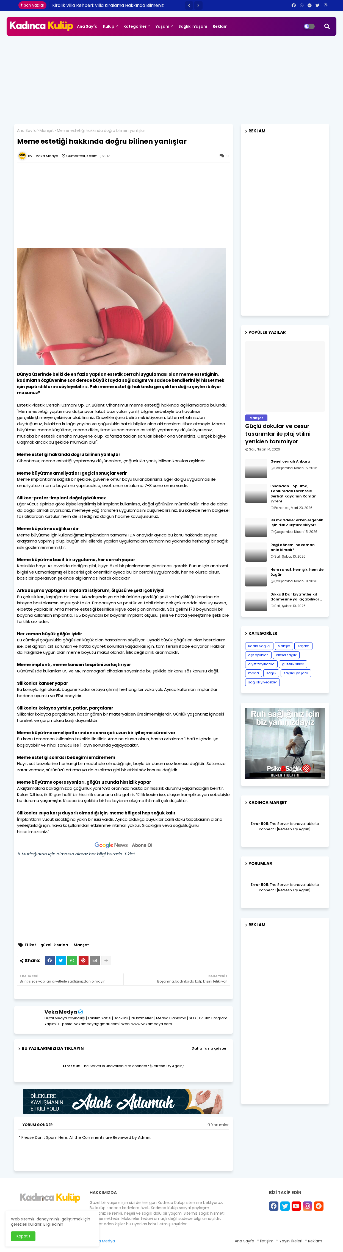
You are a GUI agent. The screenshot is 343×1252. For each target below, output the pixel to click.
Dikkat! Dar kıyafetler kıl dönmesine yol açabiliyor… (296, 597)
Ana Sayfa (87, 26)
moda (253, 673)
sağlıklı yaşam (296, 673)
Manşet (47, 130)
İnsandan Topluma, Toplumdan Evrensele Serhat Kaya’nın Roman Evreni (293, 494)
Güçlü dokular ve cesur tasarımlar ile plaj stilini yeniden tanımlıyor (278, 433)
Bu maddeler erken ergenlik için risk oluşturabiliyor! (296, 523)
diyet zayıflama (261, 664)
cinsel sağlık (286, 655)
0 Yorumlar (218, 1125)
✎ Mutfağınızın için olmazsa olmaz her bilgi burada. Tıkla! (76, 854)
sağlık (271, 673)
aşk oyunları (258, 655)
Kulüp (108, 26)
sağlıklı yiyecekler (262, 682)
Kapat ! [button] (23, 1236)
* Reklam (313, 1241)
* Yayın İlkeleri (289, 1241)
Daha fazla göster (209, 1048)
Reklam (220, 26)
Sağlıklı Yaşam (192, 26)
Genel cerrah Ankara (290, 461)
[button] (189, 5)
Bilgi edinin (53, 1224)
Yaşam (162, 26)
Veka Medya (61, 1011)
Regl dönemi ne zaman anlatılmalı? (292, 547)
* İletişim (265, 1241)
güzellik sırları (54, 945)
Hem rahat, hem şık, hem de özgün (296, 572)
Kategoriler (134, 26)
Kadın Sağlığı (259, 646)
